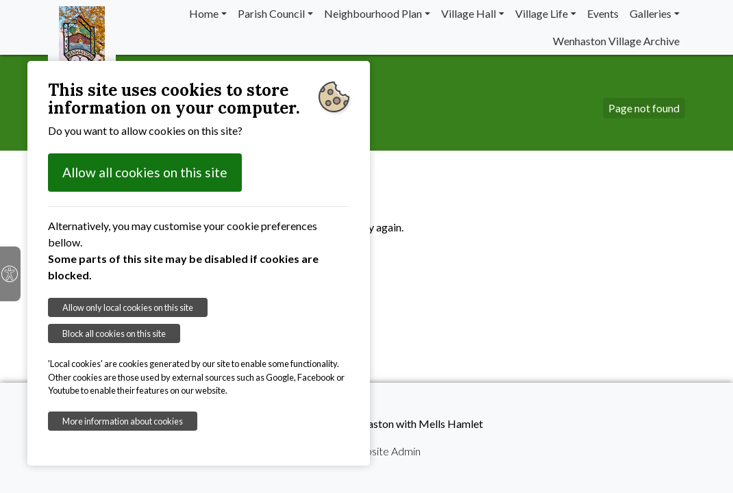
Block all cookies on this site (114, 333)
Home (204, 13)
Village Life (541, 13)
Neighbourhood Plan (373, 13)
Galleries (650, 13)
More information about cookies (122, 421)
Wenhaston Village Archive (616, 40)
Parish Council (271, 13)
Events (603, 13)
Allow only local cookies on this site (127, 307)
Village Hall (468, 13)
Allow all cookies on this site (144, 172)
